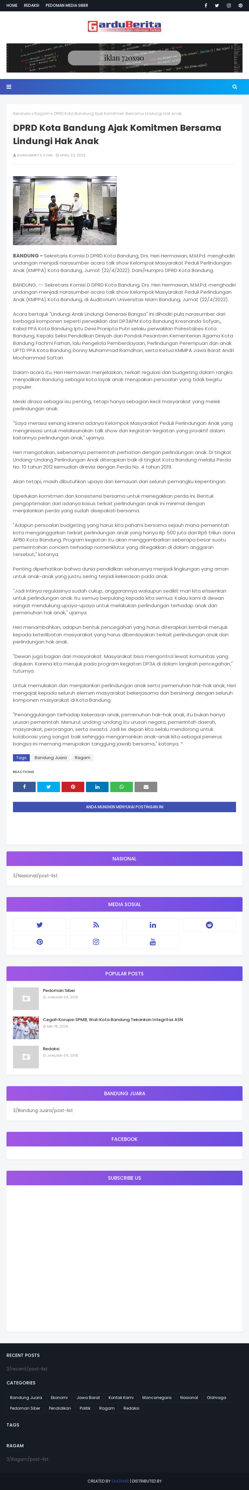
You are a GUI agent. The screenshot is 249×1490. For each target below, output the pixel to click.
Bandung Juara (51, 757)
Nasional (189, 1397)
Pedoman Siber (59, 990)
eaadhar (120, 1481)
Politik (85, 1408)
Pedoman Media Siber (67, 5)
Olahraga (216, 1397)
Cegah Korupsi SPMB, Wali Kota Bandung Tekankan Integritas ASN (113, 1020)
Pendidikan (60, 1408)
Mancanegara (157, 1397)
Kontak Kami (121, 1397)
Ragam (42, 113)
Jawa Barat (88, 1397)
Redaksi (31, 5)
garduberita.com (35, 155)
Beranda (21, 113)
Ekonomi (59, 1397)
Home (12, 5)
